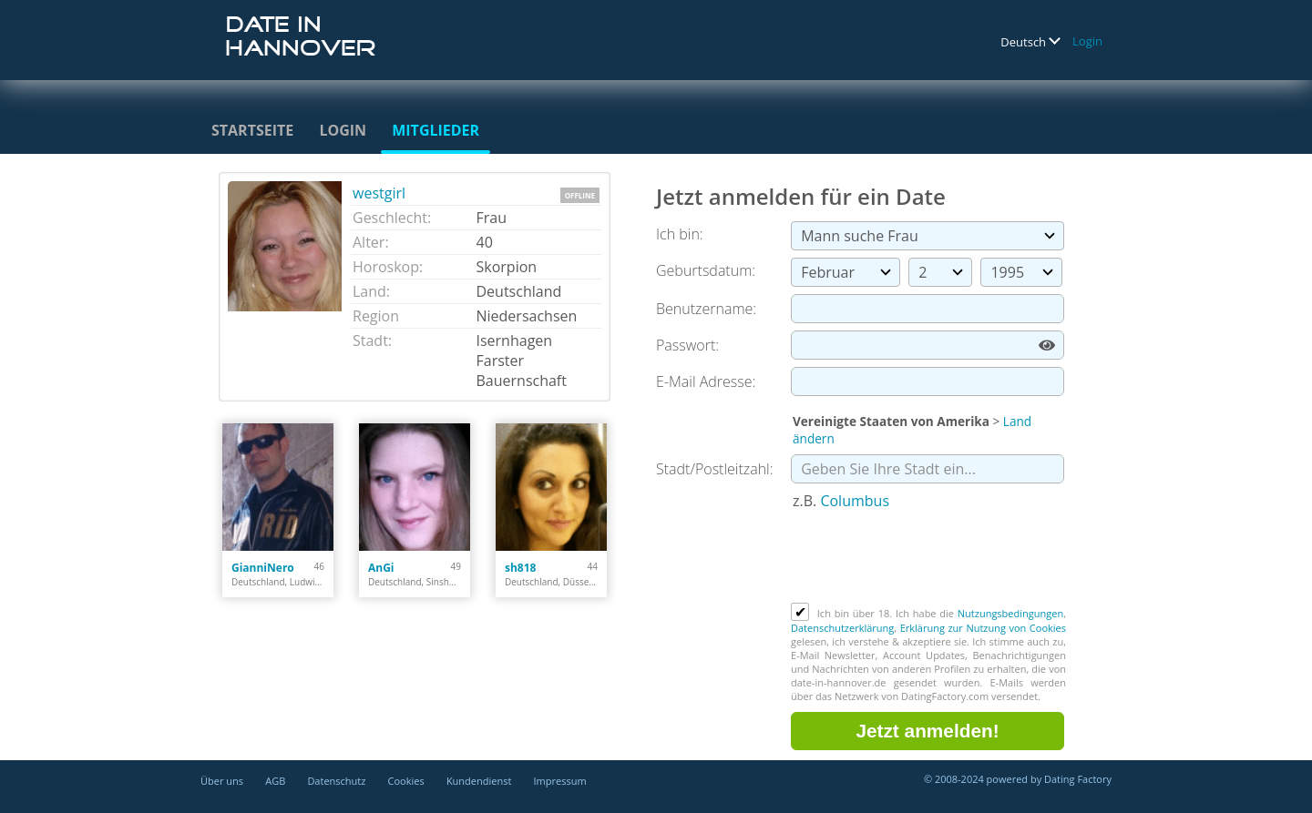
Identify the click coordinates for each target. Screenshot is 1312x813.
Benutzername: (706, 309)
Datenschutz (336, 781)
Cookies (406, 781)
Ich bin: (679, 234)
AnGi (381, 567)
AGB (275, 781)
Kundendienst (478, 781)
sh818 (520, 567)
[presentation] (929, 558)
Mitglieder (435, 130)
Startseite (252, 130)
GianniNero (262, 567)
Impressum (560, 781)
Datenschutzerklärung (842, 628)
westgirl (379, 193)
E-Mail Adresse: (705, 381)
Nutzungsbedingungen (1010, 613)
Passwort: (687, 345)
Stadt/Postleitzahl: (715, 469)
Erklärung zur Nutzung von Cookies (983, 628)
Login (1087, 41)
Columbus (854, 501)
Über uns (221, 781)
